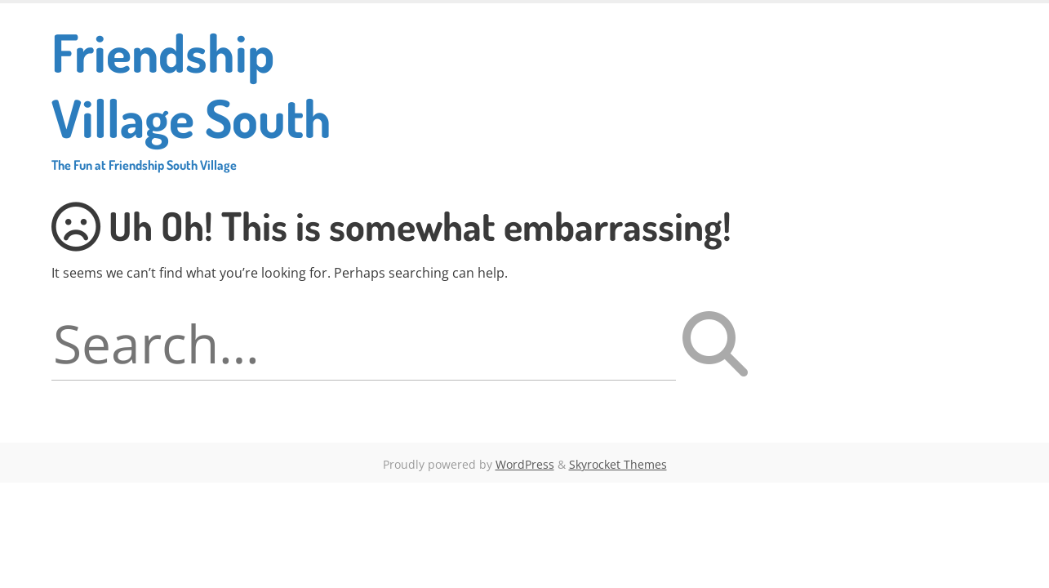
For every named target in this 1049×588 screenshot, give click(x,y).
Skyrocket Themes (618, 464)
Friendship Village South (235, 96)
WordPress (525, 464)
